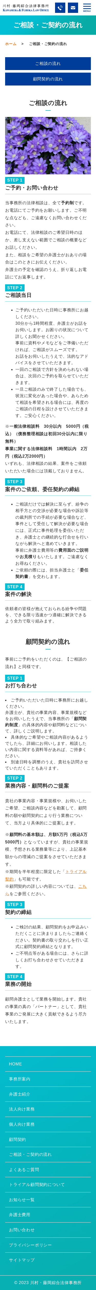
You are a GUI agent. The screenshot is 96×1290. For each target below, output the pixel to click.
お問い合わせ (22, 1230)
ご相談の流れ (48, 63)
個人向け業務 (22, 1124)
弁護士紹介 (19, 1094)
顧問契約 (17, 1139)
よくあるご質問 (24, 1169)
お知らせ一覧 (22, 1200)
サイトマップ (22, 1260)
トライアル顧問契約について (37, 1184)
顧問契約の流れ (48, 79)
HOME (15, 1064)
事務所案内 (19, 1079)
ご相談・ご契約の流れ (30, 1154)
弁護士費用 (19, 1214)
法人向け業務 (22, 1109)
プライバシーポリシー (30, 1245)
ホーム (10, 44)
